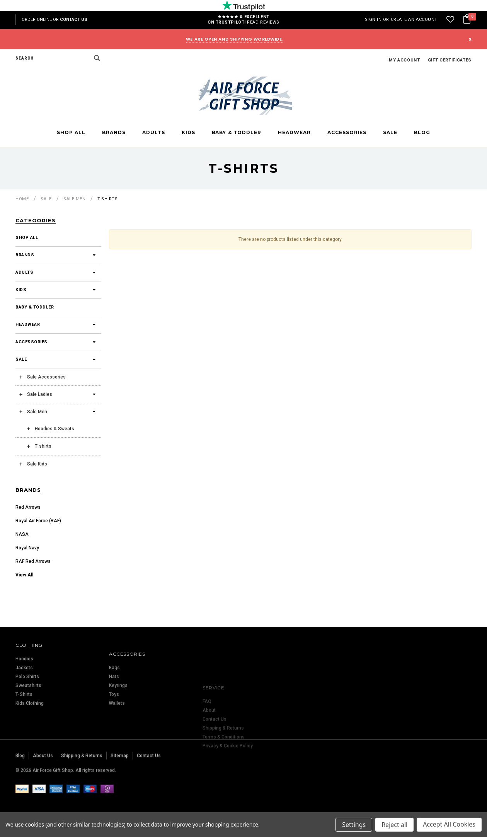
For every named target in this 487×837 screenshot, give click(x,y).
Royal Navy (27, 548)
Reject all (394, 824)
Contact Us (73, 19)
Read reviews (263, 22)
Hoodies (24, 693)
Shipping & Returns (81, 780)
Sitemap (120, 780)
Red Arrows (28, 507)
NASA (22, 534)
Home (22, 198)
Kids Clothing (29, 737)
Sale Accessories (46, 377)
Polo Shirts (27, 711)
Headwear (294, 132)
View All (24, 575)
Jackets (24, 702)
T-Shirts (23, 728)
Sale (390, 132)
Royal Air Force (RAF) (38, 520)
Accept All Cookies (449, 824)
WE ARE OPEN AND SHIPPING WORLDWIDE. (234, 39)
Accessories (347, 132)
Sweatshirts (28, 720)
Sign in (373, 19)
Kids (188, 132)
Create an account (414, 19)
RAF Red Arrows (33, 561)
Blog (422, 132)
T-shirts (107, 198)
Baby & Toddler (237, 132)
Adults (153, 132)
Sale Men (74, 198)
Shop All (71, 132)
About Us (43, 780)
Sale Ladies (39, 394)
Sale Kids (37, 464)
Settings (354, 824)
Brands (114, 132)
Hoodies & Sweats (54, 428)
